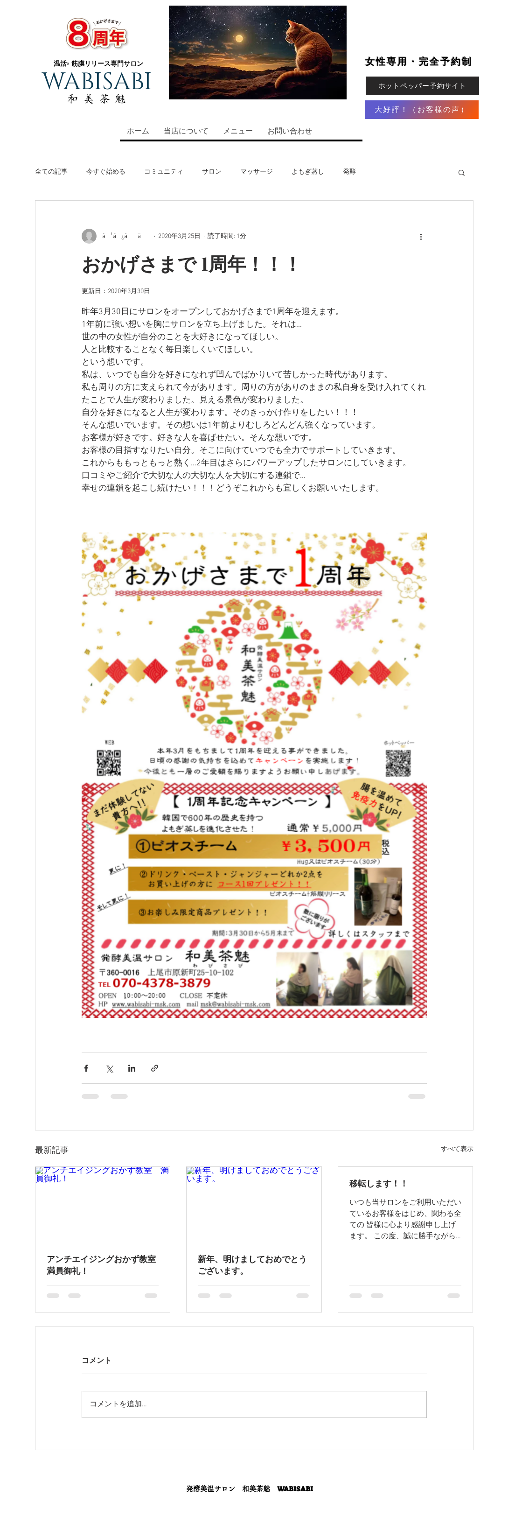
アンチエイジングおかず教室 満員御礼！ (103, 1265)
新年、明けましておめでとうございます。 (252, 1265)
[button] (461, 172)
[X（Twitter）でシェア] (108, 1068)
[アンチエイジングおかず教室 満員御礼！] (102, 1204)
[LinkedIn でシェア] (131, 1068)
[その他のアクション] (421, 236)
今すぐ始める (105, 172)
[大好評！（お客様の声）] (422, 109)
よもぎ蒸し (308, 172)
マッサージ (256, 172)
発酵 (349, 172)
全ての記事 (51, 172)
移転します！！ (378, 1184)
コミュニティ (163, 172)
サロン (212, 172)
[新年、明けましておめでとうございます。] (254, 1204)
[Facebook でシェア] (86, 1068)
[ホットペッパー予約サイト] (422, 86)
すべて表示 (457, 1149)
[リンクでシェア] (154, 1068)
